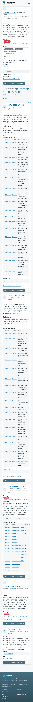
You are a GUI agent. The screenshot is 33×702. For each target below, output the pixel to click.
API (3, 694)
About (19, 692)
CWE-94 (5, 60)
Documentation (6, 692)
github (14, 588)
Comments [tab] (24, 89)
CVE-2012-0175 (9, 13)
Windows (14, 142)
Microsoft (8, 142)
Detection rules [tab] (19, 95)
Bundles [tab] (6, 92)
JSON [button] (6, 83)
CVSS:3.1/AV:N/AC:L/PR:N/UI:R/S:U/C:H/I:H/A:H (16, 43)
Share (13, 83)
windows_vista (16, 564)
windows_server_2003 (18, 545)
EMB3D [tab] (5, 98)
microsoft (6, 66)
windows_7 (15, 533)
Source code (21, 694)
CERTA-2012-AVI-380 (16, 105)
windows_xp (15, 567)
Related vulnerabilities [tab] (10, 89)
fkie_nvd (19, 488)
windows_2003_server (18, 527)
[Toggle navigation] (29, 2)
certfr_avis (19, 107)
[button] (16, 71)
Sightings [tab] (16, 92)
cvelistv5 (14, 16)
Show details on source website (12, 286)
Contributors (5, 696)
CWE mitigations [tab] (7, 95)
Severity (6, 39)
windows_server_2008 (18, 549)
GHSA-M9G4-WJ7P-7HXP (12, 586)
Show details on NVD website (11, 79)
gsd (18, 631)
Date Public (7, 74)
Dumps (4, 698)
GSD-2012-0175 (14, 629)
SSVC (5, 46)
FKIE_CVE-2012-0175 (16, 486)
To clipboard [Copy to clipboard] (20, 83)
